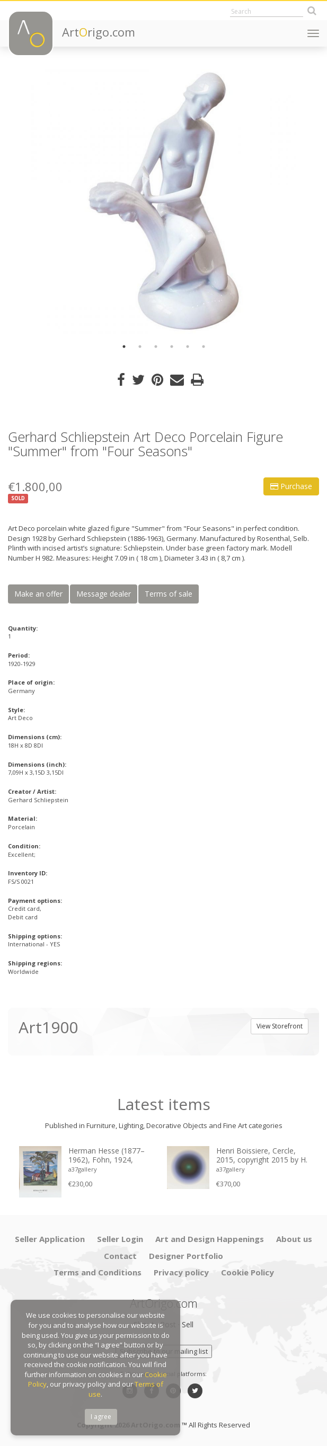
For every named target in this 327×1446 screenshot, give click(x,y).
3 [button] (156, 346)
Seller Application (50, 1239)
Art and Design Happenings (209, 1239)
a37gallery (82, 1169)
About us (294, 1239)
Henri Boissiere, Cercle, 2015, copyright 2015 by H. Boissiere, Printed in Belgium (261, 1155)
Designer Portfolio (186, 1255)
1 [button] (124, 346)
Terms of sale (168, 594)
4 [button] (171, 346)
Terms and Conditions (98, 1272)
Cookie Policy (247, 1272)
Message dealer (103, 594)
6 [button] (203, 346)
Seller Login (120, 1239)
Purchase (291, 486)
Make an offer (38, 594)
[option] (163, 201)
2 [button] (140, 346)
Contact (120, 1255)
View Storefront (280, 1026)
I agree (101, 1416)
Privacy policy (181, 1272)
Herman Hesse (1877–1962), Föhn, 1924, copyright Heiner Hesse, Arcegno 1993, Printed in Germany (110, 1155)
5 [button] (187, 346)
